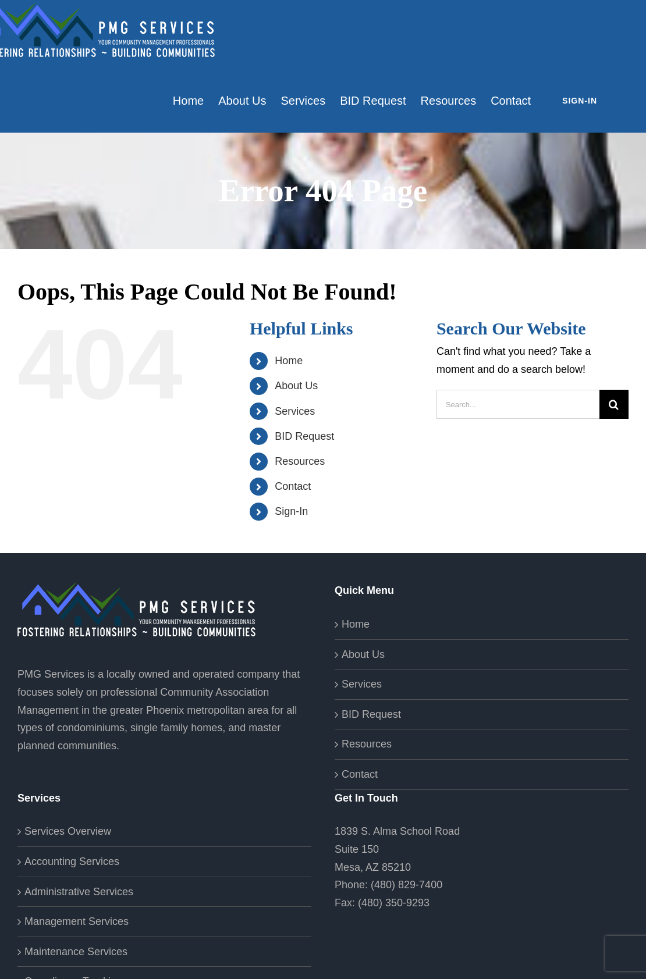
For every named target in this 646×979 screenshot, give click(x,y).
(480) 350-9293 (394, 903)
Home (289, 360)
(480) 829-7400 (406, 885)
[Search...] (517, 404)
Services (295, 411)
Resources (300, 461)
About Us (296, 385)
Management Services (76, 921)
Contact (293, 486)
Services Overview (67, 831)
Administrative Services (78, 892)
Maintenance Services (75, 951)
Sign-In (291, 511)
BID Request (304, 436)
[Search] (614, 404)
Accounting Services (71, 861)
